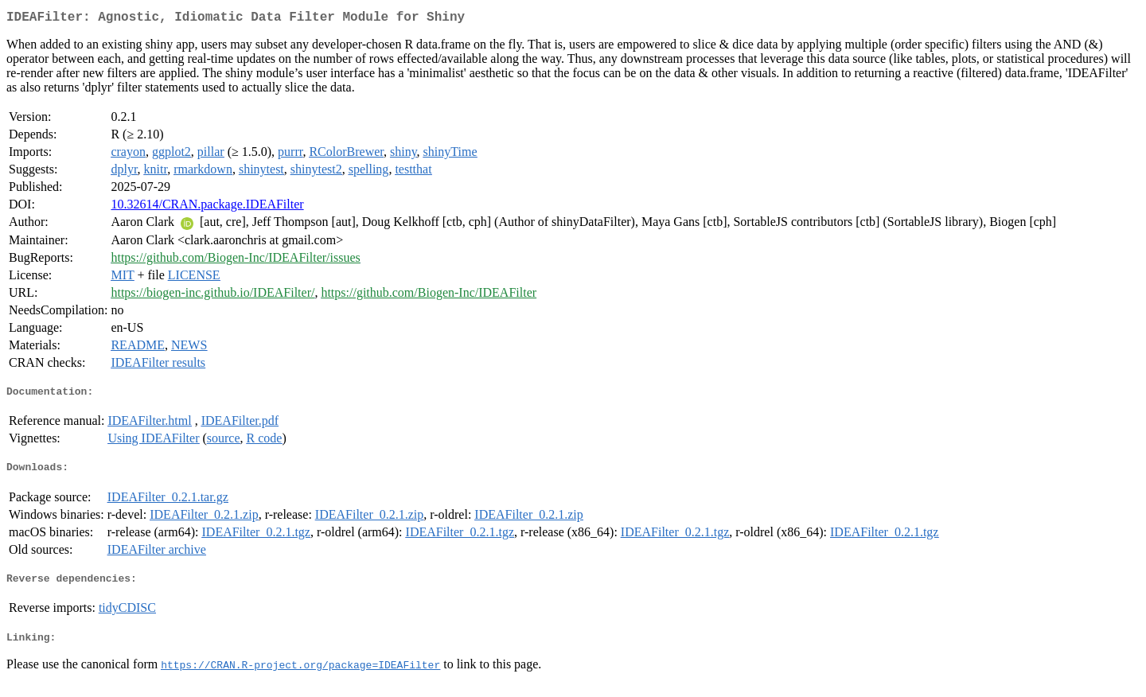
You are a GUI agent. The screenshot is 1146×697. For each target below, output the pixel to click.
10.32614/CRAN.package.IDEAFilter (207, 207)
